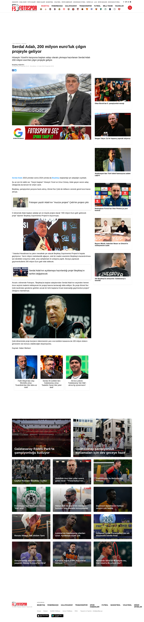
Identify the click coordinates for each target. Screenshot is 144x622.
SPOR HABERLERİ (67, 2)
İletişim (45, 611)
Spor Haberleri (16, 43)
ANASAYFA (15, 2)
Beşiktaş (24, 43)
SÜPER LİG (89, 2)
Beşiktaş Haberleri (18, 64)
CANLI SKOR (22, 2)
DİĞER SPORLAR (138, 606)
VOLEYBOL (57, 2)
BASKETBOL (49, 2)
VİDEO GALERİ (41, 2)
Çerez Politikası (67, 611)
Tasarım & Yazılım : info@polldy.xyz (91, 611)
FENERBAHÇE (57, 6)
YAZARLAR (119, 6)
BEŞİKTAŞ (45, 6)
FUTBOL (97, 6)
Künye (39, 611)
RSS (76, 611)
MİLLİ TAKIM (108, 6)
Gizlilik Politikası (55, 611)
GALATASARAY (71, 6)
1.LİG (95, 2)
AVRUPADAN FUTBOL (79, 2)
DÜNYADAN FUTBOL (114, 2)
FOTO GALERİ (32, 2)
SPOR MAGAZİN (102, 2)
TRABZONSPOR (85, 6)
